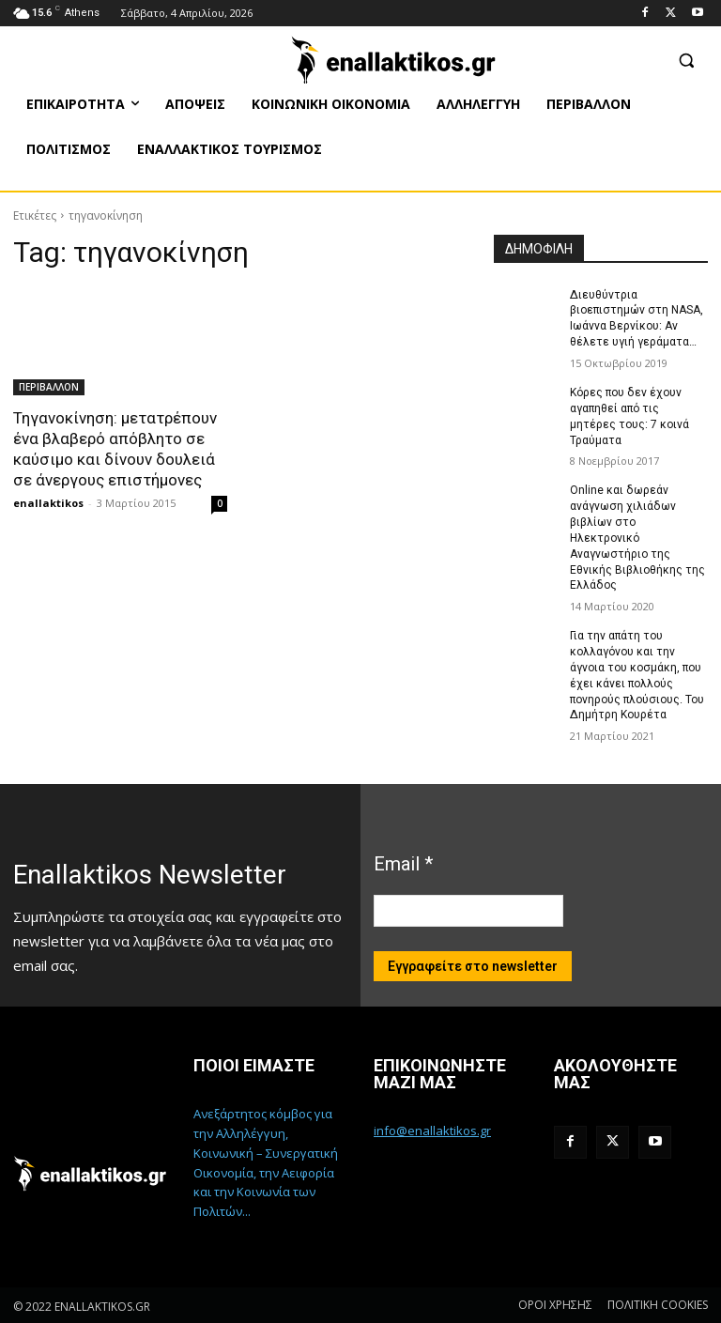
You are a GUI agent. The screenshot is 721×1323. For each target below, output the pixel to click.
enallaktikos (48, 503)
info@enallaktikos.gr (432, 1129)
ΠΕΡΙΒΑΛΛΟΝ (49, 386)
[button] (686, 60)
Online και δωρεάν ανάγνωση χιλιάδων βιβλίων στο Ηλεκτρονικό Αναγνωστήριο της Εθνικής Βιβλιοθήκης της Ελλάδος (637, 538)
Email (403, 863)
